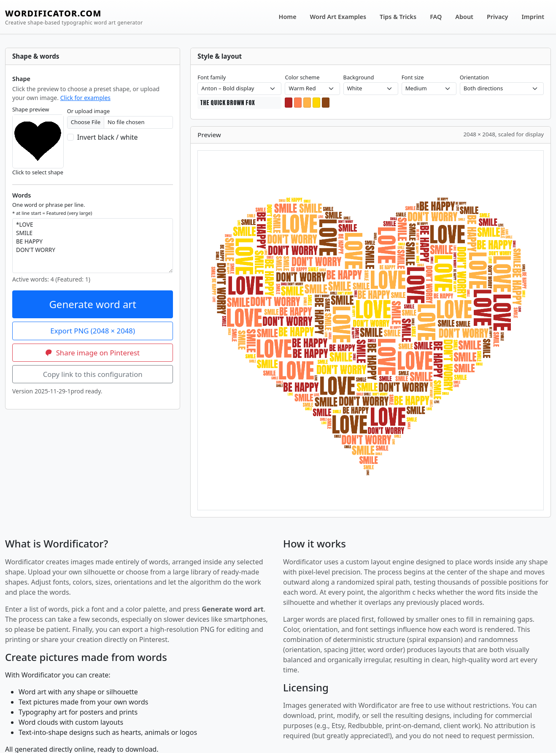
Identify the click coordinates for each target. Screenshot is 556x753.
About (464, 17)
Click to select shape (37, 172)
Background (358, 77)
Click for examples (85, 98)
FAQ (436, 17)
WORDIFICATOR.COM (74, 17)
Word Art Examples (338, 17)
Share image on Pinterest (93, 353)
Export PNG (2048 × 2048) (92, 331)
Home (288, 17)
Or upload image (88, 111)
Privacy (497, 17)
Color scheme (302, 77)
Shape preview (30, 109)
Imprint (533, 17)
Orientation (474, 77)
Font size (413, 77)
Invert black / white (107, 137)
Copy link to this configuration (93, 374)
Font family (211, 77)
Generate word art (92, 304)
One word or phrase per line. (52, 208)
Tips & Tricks (398, 17)
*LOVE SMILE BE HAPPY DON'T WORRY (92, 245)
